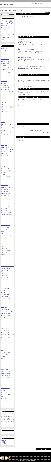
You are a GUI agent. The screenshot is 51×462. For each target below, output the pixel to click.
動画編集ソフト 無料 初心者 (5, 354)
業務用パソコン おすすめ (4, 390)
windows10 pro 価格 (4, 145)
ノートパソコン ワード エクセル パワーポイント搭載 (7, 259)
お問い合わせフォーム (4, 432)
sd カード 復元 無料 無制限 (5, 27)
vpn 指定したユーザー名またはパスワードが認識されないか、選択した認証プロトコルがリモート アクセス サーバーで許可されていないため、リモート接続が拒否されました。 (7, 107)
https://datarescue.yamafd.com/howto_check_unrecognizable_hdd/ (29, 68)
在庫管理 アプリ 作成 (4, 360)
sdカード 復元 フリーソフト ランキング (7, 41)
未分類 (11, 10)
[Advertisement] (33, 27)
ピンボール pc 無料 (3, 29)
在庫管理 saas (3, 358)
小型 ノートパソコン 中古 (4, 379)
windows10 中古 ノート (4, 185)
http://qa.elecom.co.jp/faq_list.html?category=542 (26, 49)
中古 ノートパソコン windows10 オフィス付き (7, 335)
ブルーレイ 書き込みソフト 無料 (5, 315)
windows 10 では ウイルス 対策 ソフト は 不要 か (7, 125)
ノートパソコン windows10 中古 (5, 256)
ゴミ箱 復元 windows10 (4, 216)
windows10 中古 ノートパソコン (5, 187)
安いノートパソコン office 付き (5, 371)
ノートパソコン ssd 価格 (4, 252)
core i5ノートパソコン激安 (5, 59)
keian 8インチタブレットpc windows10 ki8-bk (7, 70)
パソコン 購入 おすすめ (4, 296)
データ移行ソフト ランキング (5, 233)
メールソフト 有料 (3, 326)
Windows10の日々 (3, 441)
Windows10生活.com (4, 443)
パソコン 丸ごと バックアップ (5, 286)
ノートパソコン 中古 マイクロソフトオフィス (7, 271)
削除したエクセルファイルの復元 (6, 352)
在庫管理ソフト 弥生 (4, 367)
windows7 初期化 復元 (4, 208)
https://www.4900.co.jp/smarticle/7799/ (24, 57)
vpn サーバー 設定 (3, 102)
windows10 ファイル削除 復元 (5, 176)
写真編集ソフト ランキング (5, 350)
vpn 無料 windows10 (4, 111)
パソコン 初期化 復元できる (5, 290)
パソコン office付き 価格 (4, 277)
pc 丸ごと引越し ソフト (4, 83)
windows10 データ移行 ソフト (5, 164)
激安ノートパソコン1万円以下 (5, 394)
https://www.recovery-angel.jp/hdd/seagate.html (26, 64)
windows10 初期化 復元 (4, 191)
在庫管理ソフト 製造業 (4, 369)
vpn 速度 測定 (3, 32)
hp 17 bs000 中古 (3, 65)
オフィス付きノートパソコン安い (6, 212)
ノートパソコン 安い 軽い (4, 273)
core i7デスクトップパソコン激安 (6, 61)
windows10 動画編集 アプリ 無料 (5, 193)
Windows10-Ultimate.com (8, 4)
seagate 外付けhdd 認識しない (6, 93)
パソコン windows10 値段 (4, 279)
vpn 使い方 (2, 104)
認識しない (27, 126)
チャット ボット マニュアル (5, 227)
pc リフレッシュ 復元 (4, 81)
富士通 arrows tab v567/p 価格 (5, 373)
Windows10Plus (3, 440)
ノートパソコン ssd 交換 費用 (5, 250)
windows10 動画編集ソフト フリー (6, 197)
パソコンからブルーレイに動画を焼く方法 (7, 298)
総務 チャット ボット (4, 398)
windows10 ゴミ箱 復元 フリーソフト (6, 155)
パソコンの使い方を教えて (5, 300)
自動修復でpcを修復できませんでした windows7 (6, 401)
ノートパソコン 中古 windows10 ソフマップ (7, 266)
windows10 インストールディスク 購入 (6, 147)
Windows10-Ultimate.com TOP (4, 10)
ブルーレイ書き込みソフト (5, 317)
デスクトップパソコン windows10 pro (6, 235)
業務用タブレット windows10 (5, 388)
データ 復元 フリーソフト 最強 (5, 231)
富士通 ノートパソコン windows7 (6, 375)
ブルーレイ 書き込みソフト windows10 (6, 313)
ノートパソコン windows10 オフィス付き (7, 254)
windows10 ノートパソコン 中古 (5, 168)
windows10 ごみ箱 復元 (4, 153)
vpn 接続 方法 (3, 109)
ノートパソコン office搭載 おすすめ (6, 244)
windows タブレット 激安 (4, 134)
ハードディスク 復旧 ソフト (5, 275)
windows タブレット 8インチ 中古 (6, 132)
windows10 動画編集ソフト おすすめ (6, 195)
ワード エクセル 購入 (4, 328)
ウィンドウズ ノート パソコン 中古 (6, 210)
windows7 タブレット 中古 (5, 206)
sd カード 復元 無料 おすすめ (5, 87)
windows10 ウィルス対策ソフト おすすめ (7, 149)
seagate (19, 126)
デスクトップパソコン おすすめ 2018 (6, 237)
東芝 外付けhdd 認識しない (5, 25)
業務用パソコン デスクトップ (5, 392)
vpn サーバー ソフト (4, 100)
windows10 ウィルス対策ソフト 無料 (6, 151)
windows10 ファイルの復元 (5, 174)
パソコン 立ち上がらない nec (5, 294)
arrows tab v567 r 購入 (4, 48)
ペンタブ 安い (3, 319)
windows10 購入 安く (4, 204)
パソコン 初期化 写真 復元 (5, 288)
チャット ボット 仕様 (4, 229)
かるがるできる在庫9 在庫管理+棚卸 (6, 214)
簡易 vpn (2, 396)
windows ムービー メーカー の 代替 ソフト (7, 136)
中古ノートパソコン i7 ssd (5, 337)
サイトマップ (48, 0)
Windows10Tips (3, 442)
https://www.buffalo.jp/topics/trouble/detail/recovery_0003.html (28, 52)
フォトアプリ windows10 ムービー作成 (6, 309)
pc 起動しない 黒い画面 (4, 85)
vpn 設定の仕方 (3, 113)
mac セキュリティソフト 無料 (5, 72)
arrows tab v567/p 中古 (4, 39)
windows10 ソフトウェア (4, 157)
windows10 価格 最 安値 (4, 189)
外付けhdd (23, 126)
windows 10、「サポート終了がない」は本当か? (7, 128)
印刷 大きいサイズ (3, 356)
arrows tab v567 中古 (4, 50)
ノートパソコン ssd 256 (4, 246)
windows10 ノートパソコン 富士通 (6, 170)
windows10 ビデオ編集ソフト (5, 172)
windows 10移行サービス (4, 130)
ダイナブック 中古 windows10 (5, 225)
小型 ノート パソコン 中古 (5, 377)
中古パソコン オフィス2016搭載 (5, 348)
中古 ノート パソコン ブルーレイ (6, 332)
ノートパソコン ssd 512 (4, 248)
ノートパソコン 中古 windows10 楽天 (6, 268)
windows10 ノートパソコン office (6, 166)
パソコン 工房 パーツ (4, 292)
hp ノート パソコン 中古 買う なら (6, 67)
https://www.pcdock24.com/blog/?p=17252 (25, 60)
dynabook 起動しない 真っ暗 (5, 37)
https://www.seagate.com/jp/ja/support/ (24, 42)
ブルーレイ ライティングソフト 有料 (6, 311)
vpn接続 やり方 (3, 122)
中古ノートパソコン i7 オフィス (5, 339)
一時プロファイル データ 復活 (5, 330)
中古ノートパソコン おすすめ (5, 341)
